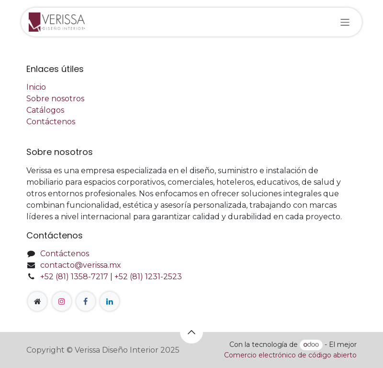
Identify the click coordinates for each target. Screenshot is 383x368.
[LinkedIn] (109, 301)
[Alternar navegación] (345, 21)
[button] (191, 332)
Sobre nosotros (55, 98)
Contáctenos (50, 121)
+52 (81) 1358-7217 (74, 276)
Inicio (36, 87)
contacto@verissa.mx (80, 265)
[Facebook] (85, 301)
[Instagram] (61, 301)
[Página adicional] (37, 301)
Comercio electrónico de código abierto (290, 355)
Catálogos (45, 110)
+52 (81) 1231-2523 (148, 276)
